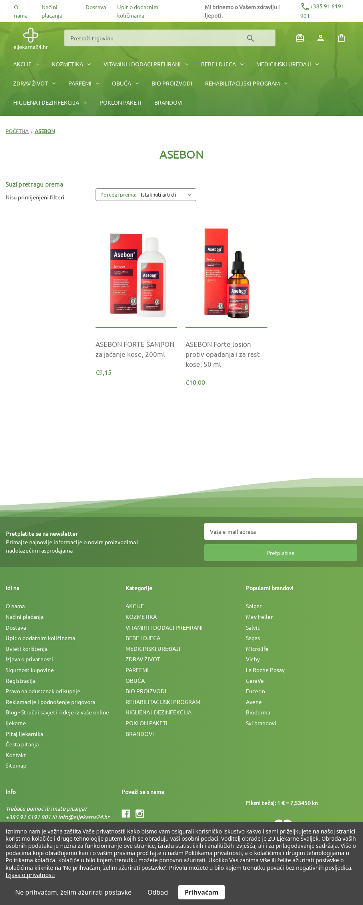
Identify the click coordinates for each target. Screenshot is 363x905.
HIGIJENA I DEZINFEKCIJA (50, 102)
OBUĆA (125, 83)
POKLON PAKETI (121, 102)
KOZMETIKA (71, 64)
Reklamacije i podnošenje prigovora (50, 701)
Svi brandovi (261, 722)
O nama (15, 605)
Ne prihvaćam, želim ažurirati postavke (73, 892)
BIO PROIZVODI (172, 83)
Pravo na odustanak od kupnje (43, 690)
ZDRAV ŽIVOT (34, 83)
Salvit (253, 627)
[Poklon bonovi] (299, 38)
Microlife (257, 648)
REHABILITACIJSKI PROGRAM (246, 83)
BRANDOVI (168, 102)
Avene (254, 701)
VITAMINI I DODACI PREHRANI (146, 64)
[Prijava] (320, 38)
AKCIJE (26, 64)
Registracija (21, 680)
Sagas (253, 637)
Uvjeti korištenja (27, 648)
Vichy (253, 658)
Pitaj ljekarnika (24, 733)
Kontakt (16, 754)
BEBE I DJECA (222, 64)
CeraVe (255, 680)
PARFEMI (83, 83)
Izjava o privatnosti (29, 658)
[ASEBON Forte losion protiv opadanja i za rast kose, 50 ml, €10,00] (226, 354)
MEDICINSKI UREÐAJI (287, 64)
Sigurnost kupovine (30, 669)
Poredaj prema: (118, 194)
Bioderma (258, 712)
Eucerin (255, 690)
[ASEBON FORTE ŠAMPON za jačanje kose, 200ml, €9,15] (136, 349)
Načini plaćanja (25, 616)
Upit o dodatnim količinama (40, 637)
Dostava (96, 6)
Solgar (253, 605)
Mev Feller (259, 616)
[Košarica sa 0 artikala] (341, 38)
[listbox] (168, 195)
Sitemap (16, 765)
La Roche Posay (265, 669)
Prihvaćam (201, 892)
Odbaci (158, 892)
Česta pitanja (22, 744)
